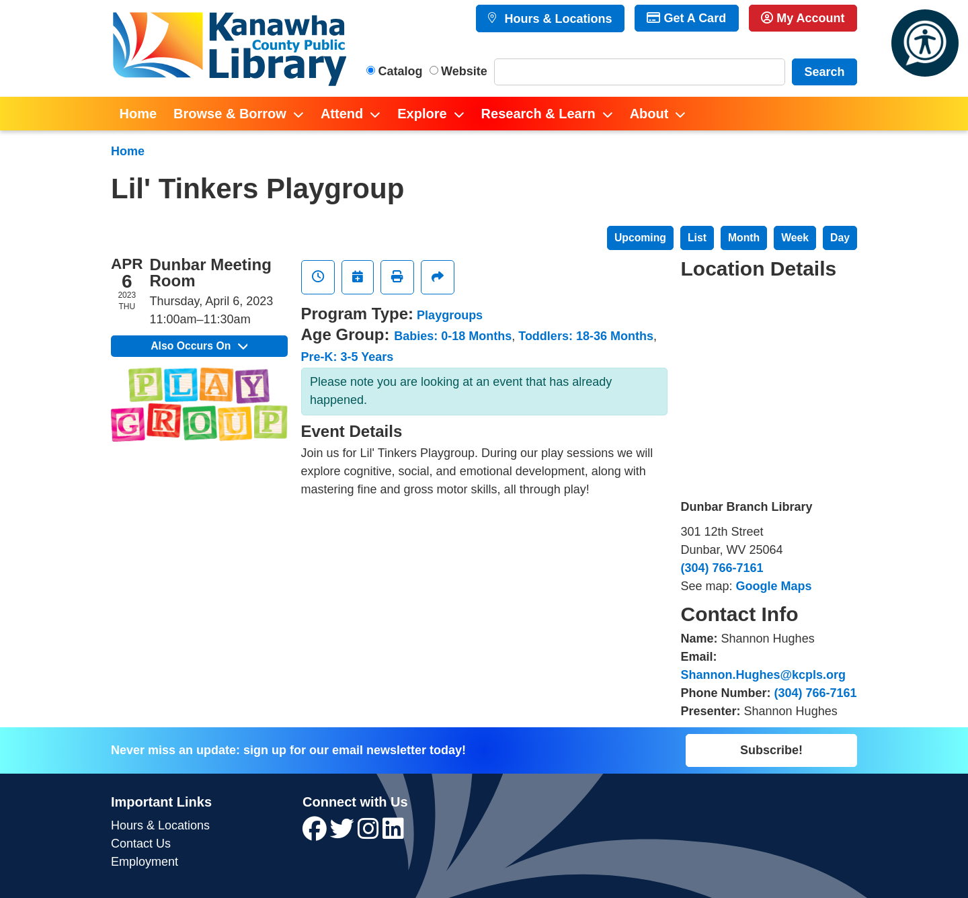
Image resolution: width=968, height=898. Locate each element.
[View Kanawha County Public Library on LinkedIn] (393, 833)
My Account (802, 18)
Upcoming (640, 237)
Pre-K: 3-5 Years (347, 357)
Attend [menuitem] (342, 113)
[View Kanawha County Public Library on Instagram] (370, 833)
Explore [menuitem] (421, 113)
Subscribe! (771, 750)
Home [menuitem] (138, 113)
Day (840, 237)
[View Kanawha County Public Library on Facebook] (316, 833)
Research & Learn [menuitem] (538, 113)
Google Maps (774, 586)
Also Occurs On (199, 346)
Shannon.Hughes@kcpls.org (763, 675)
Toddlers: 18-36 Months (585, 336)
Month (744, 237)
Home (128, 151)
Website (464, 71)
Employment (144, 861)
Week (795, 237)
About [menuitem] (649, 113)
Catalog (400, 71)
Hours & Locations (556, 19)
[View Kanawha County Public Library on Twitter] (344, 833)
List (697, 237)
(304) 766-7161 (722, 568)
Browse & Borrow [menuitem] (229, 113)
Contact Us (141, 843)
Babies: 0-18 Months (453, 336)
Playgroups (450, 315)
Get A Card (686, 18)
